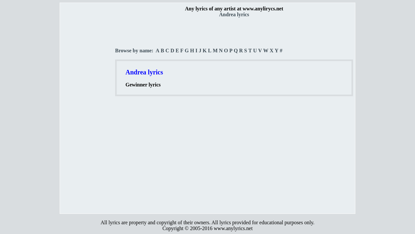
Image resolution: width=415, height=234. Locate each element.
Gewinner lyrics (143, 84)
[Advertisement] (88, 114)
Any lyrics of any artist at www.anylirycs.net (234, 8)
